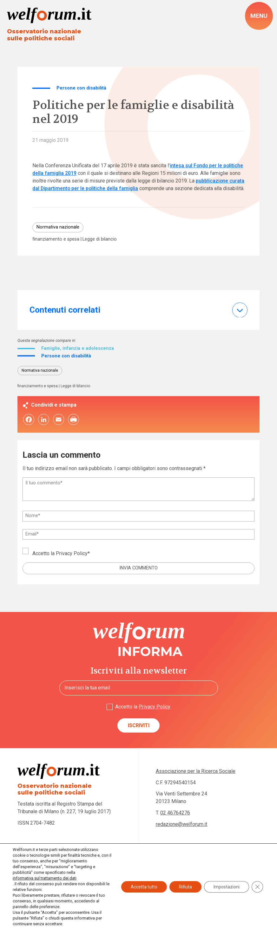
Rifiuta (185, 886)
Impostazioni (227, 886)
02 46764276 (175, 813)
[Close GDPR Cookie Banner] (257, 887)
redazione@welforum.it (181, 824)
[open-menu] (259, 16)
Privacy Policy (72, 553)
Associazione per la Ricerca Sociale (195, 771)
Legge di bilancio (99, 239)
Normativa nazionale (57, 227)
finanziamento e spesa (55, 239)
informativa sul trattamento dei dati (44, 878)
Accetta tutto (144, 886)
